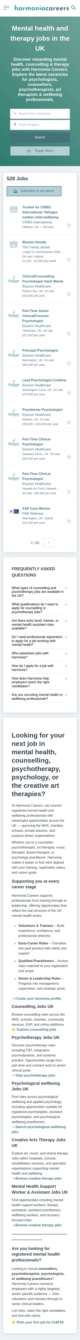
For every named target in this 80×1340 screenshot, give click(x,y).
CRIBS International (37, 222)
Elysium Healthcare (36, 286)
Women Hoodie (34, 242)
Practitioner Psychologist (42, 409)
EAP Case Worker (36, 508)
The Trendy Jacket (36, 247)
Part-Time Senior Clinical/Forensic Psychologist (35, 316)
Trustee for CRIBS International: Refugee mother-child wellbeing (40, 212)
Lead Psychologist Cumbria (44, 380)
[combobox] (40, 114)
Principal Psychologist (40, 350)
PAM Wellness (33, 513)
